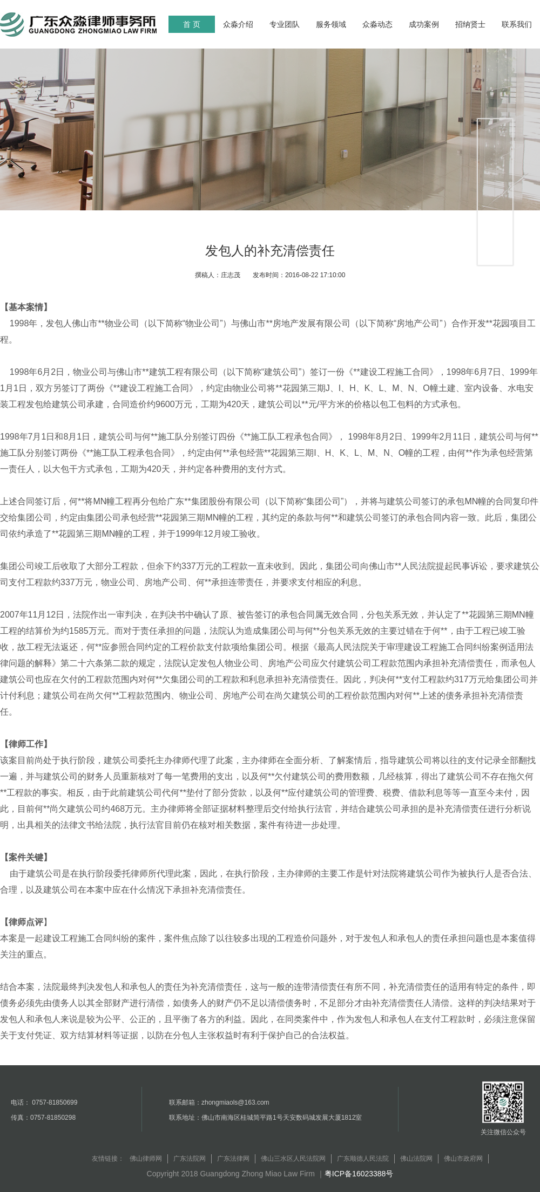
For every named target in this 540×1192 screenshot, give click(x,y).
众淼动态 (377, 24)
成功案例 (424, 24)
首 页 (191, 24)
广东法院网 (189, 1158)
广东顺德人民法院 (363, 1158)
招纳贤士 (470, 24)
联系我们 (517, 24)
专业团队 (284, 24)
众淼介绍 (238, 24)
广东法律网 (233, 1158)
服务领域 (331, 24)
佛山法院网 (416, 1158)
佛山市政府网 (463, 1158)
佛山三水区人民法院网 (293, 1158)
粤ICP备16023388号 (359, 1173)
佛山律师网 (146, 1158)
